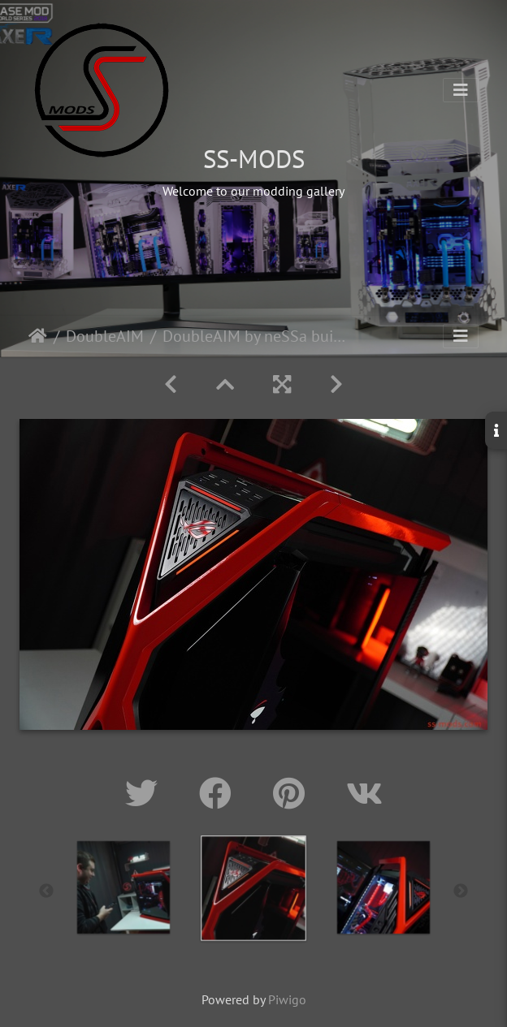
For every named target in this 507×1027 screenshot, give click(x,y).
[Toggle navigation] (461, 90)
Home (37, 336)
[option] (123, 887)
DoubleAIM (105, 336)
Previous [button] (46, 891)
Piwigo (287, 999)
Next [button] (461, 891)
